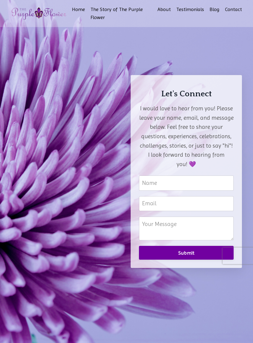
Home (78, 9)
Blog (215, 9)
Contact (233, 9)
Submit (186, 253)
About (164, 9)
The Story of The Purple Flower (117, 13)
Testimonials (190, 9)
